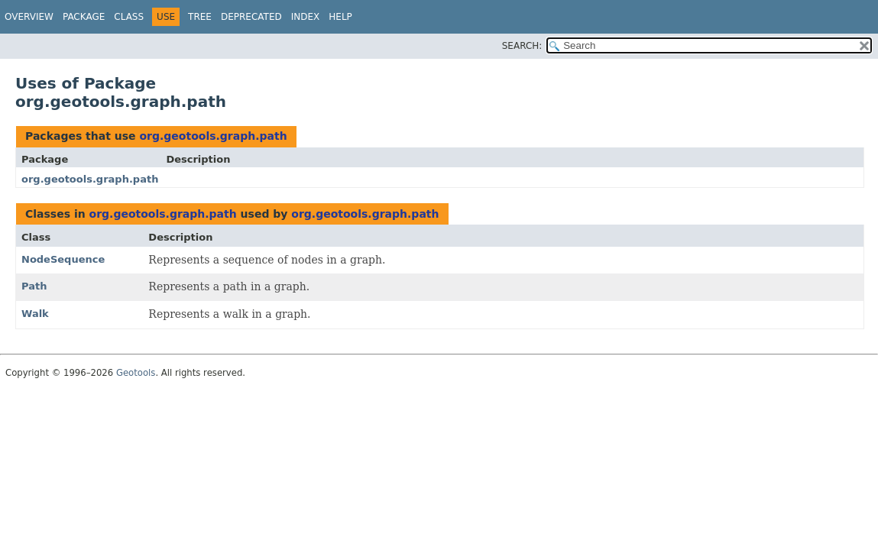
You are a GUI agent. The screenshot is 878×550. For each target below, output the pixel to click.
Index (305, 16)
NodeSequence (63, 259)
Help (340, 16)
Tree (200, 16)
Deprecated (251, 16)
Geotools (135, 372)
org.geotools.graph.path (213, 136)
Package (84, 16)
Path (34, 286)
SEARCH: (522, 45)
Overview (29, 16)
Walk (35, 313)
